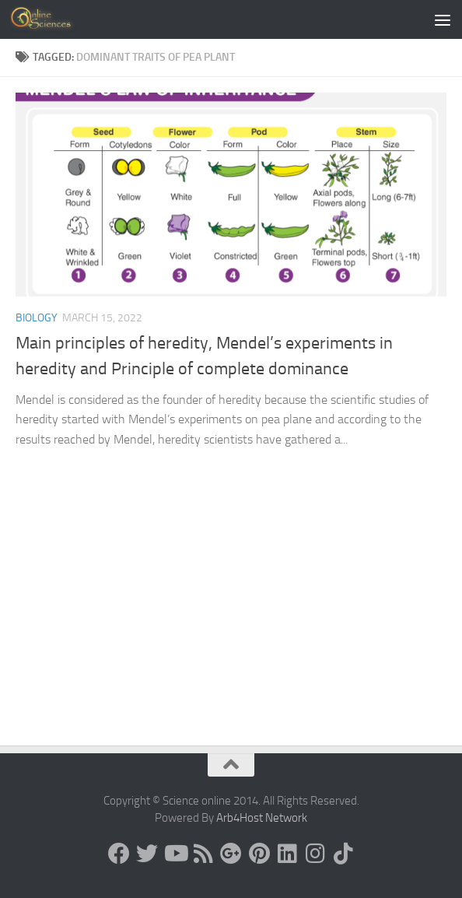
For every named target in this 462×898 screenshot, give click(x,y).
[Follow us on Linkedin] (287, 854)
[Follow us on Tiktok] (343, 854)
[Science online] (119, 854)
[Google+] (231, 854)
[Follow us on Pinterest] (259, 854)
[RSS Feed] (203, 854)
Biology (37, 317)
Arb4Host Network (261, 818)
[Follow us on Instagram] (315, 854)
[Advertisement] (231, 629)
